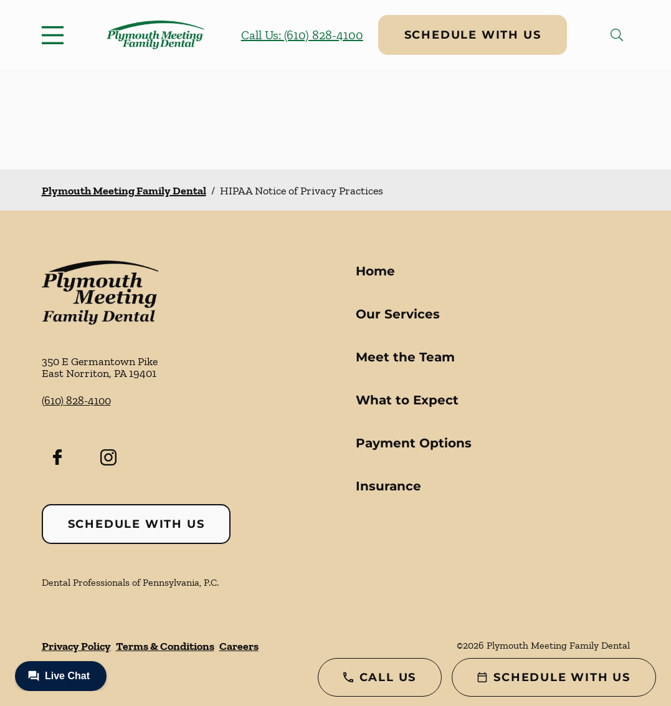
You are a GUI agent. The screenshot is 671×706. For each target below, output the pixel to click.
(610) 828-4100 (76, 401)
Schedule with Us (472, 35)
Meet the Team (405, 357)
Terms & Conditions (165, 646)
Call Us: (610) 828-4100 (302, 34)
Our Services (398, 314)
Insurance (388, 486)
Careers (239, 646)
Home (375, 271)
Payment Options (414, 443)
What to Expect (407, 400)
